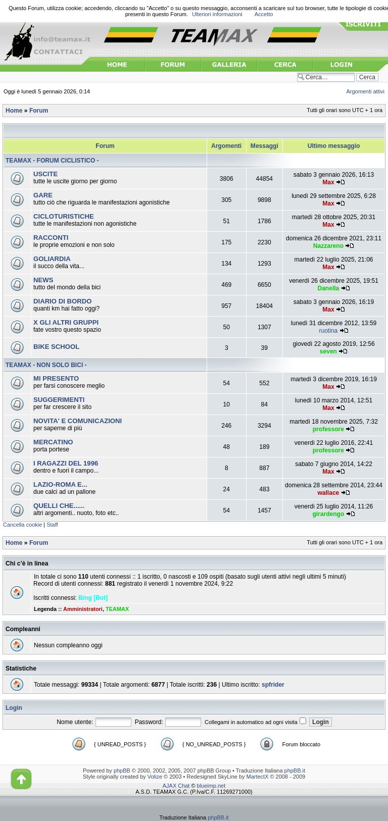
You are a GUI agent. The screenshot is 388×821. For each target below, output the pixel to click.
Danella (328, 288)
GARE (43, 195)
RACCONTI (50, 237)
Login (14, 707)
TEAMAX (117, 609)
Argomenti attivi (366, 91)
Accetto (264, 14)
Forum (38, 110)
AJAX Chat (176, 786)
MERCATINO (53, 442)
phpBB (122, 770)
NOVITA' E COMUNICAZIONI (77, 421)
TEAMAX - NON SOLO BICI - (46, 365)
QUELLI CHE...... (58, 505)
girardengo (328, 514)
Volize (155, 777)
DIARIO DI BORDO (62, 301)
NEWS (43, 280)
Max (328, 182)
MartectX (258, 777)
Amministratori (83, 609)
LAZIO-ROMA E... (60, 484)
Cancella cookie (22, 525)
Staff (52, 525)
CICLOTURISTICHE (63, 216)
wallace (328, 492)
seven (328, 351)
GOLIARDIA (52, 259)
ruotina (328, 330)
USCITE (45, 174)
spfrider (273, 684)
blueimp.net (211, 786)
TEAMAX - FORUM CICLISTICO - (52, 160)
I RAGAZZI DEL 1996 (65, 463)
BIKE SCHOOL (56, 346)
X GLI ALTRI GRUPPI (66, 322)
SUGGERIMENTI (58, 399)
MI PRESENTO (56, 378)
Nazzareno (328, 245)
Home (14, 110)
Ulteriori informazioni (217, 14)
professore (328, 429)
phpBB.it (294, 770)
